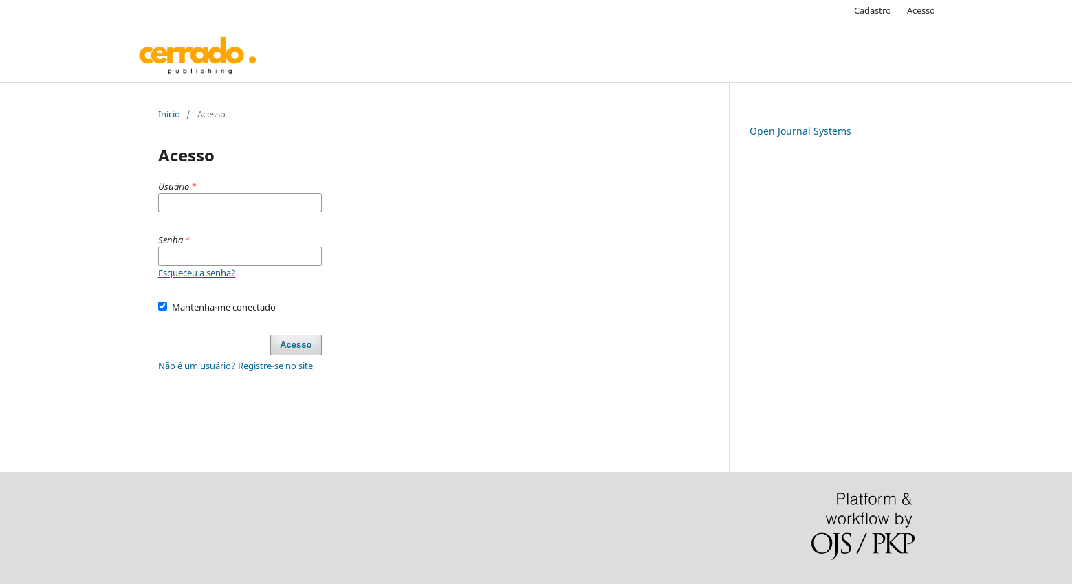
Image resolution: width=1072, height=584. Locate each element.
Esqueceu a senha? (197, 273)
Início (169, 114)
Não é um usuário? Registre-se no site (235, 365)
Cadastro (872, 10)
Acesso (921, 10)
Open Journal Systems (800, 130)
